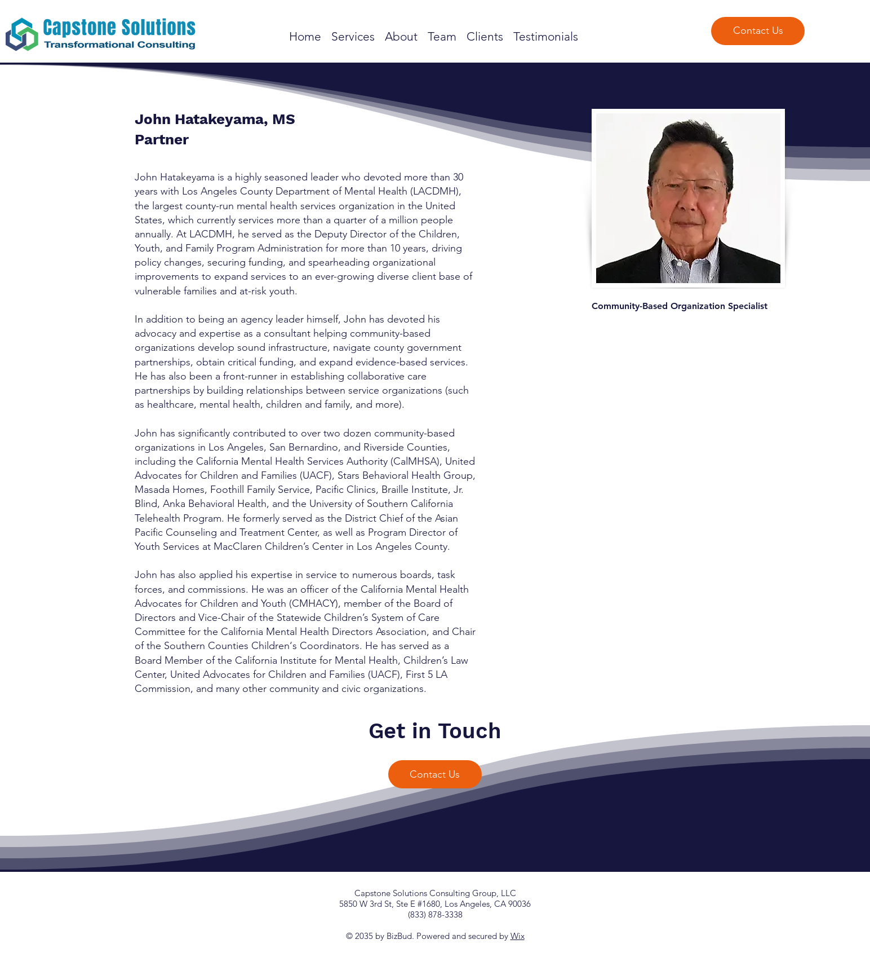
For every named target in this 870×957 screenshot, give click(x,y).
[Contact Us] (758, 31)
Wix (518, 935)
